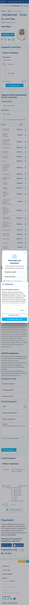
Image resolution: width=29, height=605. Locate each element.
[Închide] (25, 252)
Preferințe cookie (15, 315)
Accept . (13, 281)
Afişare (22, 310)
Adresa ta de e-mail (10, 277)
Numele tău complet (10, 272)
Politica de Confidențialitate (16, 280)
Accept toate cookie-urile (14, 319)
